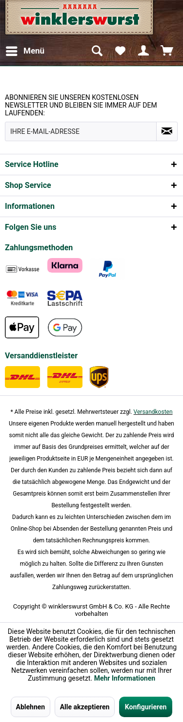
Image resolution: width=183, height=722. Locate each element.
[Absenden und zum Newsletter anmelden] (167, 131)
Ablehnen (30, 707)
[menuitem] (24, 51)
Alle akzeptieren (85, 707)
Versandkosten (153, 411)
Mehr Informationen (124, 678)
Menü (25, 49)
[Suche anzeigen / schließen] (96, 51)
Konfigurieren (146, 707)
